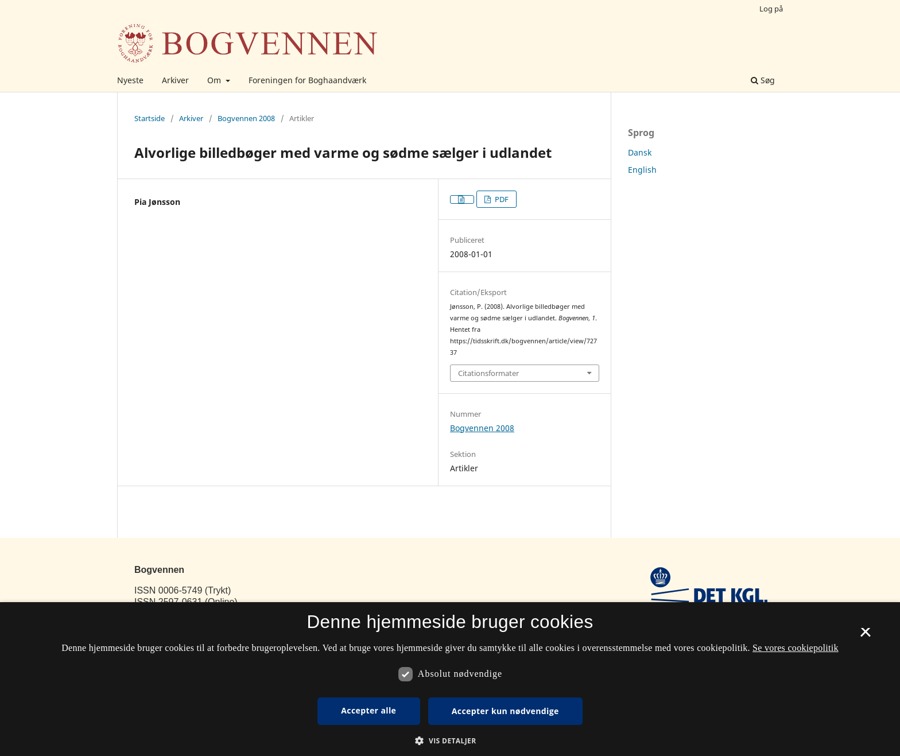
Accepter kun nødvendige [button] (505, 710)
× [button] (865, 636)
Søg (763, 80)
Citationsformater (488, 373)
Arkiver (175, 80)
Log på (771, 8)
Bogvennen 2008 (246, 118)
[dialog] (450, 679)
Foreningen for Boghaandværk (307, 80)
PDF (501, 199)
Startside (149, 118)
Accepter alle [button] (368, 710)
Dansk (639, 152)
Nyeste (130, 80)
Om (215, 80)
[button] (450, 741)
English (642, 169)
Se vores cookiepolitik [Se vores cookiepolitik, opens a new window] (795, 648)
